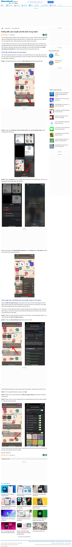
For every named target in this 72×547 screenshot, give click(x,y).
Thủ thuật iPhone (15, 28)
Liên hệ (57, 541)
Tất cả (2, 5)
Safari (28, 37)
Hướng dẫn (7, 28)
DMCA (70, 541)
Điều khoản (41, 541)
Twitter (66, 541)
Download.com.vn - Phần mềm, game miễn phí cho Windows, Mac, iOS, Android (9, 2)
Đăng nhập (31, 541)
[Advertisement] (36, 18)
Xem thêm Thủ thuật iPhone (24, 536)
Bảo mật (47, 541)
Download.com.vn (2, 28)
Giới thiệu (36, 541)
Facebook (62, 541)
